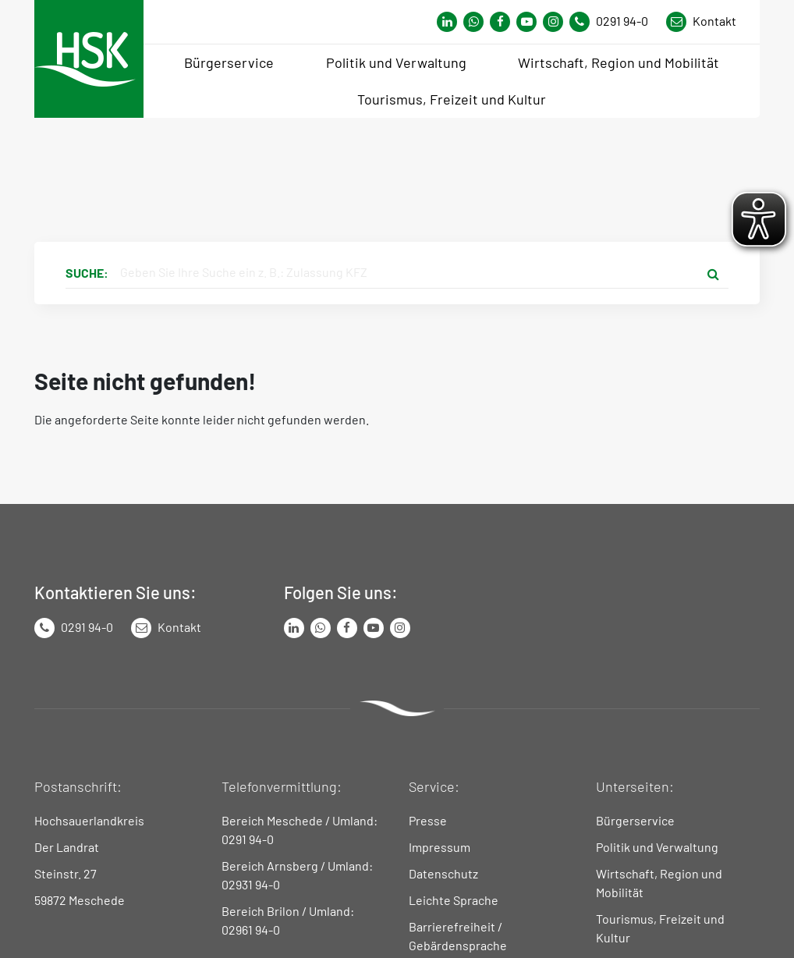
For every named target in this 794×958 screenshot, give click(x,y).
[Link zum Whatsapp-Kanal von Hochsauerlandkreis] (447, 22)
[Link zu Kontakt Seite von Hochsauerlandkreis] (701, 22)
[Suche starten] (712, 273)
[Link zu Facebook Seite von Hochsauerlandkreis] (500, 22)
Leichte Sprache (453, 899)
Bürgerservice (635, 820)
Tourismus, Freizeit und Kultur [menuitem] (451, 99)
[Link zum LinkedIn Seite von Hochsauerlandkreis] (294, 628)
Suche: (87, 272)
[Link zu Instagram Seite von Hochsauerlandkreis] (553, 22)
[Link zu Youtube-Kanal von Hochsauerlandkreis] (526, 22)
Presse (428, 820)
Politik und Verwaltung (657, 846)
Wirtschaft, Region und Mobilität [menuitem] (618, 62)
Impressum (439, 846)
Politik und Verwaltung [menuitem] (396, 62)
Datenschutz (443, 873)
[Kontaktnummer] (614, 22)
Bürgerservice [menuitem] (229, 62)
